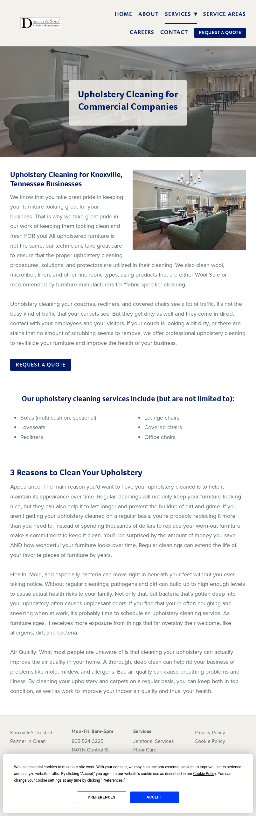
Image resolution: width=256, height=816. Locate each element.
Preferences (101, 797)
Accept (154, 797)
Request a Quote (220, 32)
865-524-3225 (87, 740)
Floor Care (144, 749)
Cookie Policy (210, 740)
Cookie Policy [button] (204, 773)
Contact (174, 32)
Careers (142, 32)
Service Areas (224, 13)
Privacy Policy (210, 732)
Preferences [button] (112, 780)
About (148, 13)
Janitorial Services (153, 740)
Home (124, 13)
